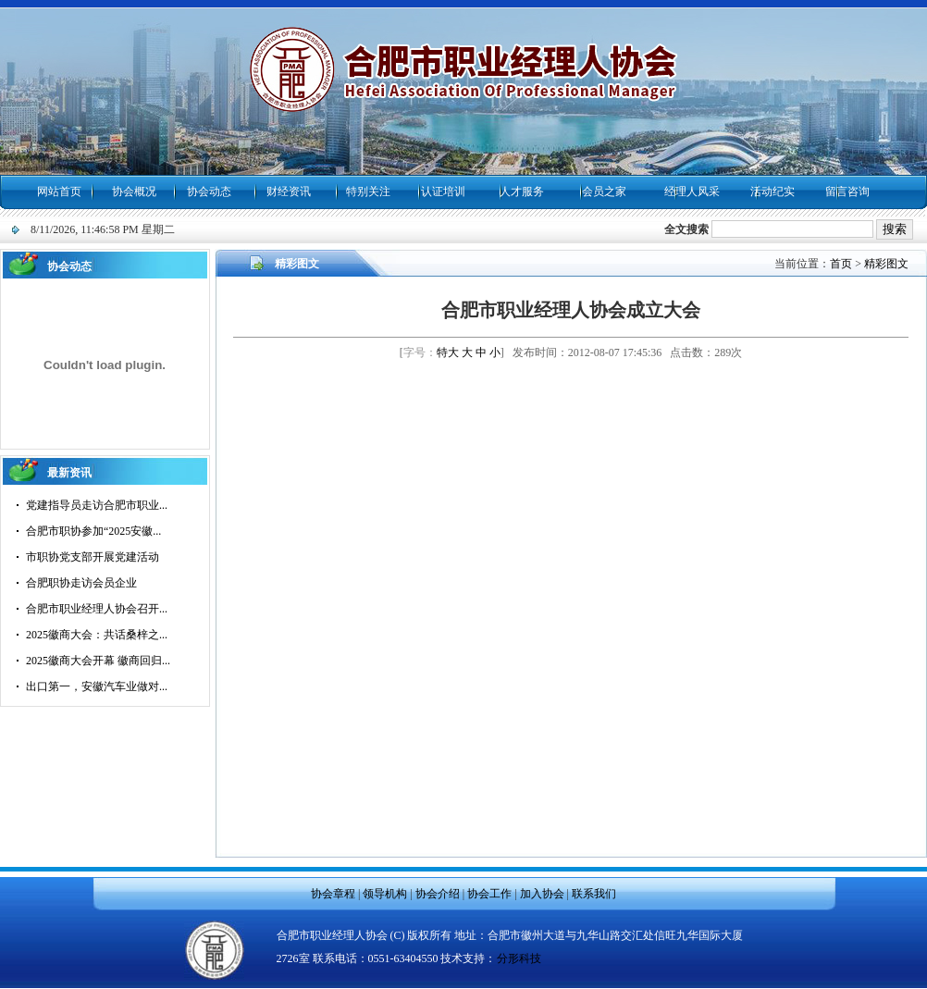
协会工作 (489, 893)
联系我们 (594, 893)
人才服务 (522, 191)
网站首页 (59, 191)
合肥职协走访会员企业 (81, 582)
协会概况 (134, 191)
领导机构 (385, 893)
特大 (448, 352)
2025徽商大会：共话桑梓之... (96, 634)
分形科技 (519, 958)
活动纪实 (772, 191)
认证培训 (443, 191)
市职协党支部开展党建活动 (92, 556)
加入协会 (542, 893)
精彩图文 (886, 263)
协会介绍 (437, 893)
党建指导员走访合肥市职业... (96, 505)
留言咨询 (847, 191)
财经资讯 (288, 191)
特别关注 (368, 191)
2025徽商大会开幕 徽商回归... (98, 660)
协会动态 (209, 191)
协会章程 (333, 893)
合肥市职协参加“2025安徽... (93, 531)
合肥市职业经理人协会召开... (96, 608)
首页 (841, 263)
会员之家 (604, 191)
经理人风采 (692, 191)
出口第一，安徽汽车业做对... (96, 686)
